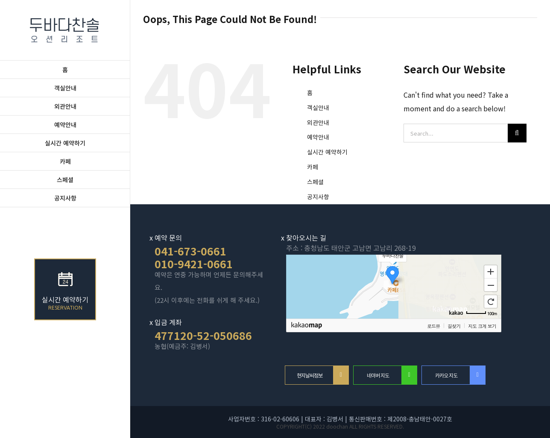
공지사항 (318, 196)
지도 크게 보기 (482, 326)
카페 (312, 166)
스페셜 (315, 181)
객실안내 (318, 107)
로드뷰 (433, 326)
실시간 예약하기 (327, 152)
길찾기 (454, 326)
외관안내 (318, 122)
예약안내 (318, 137)
